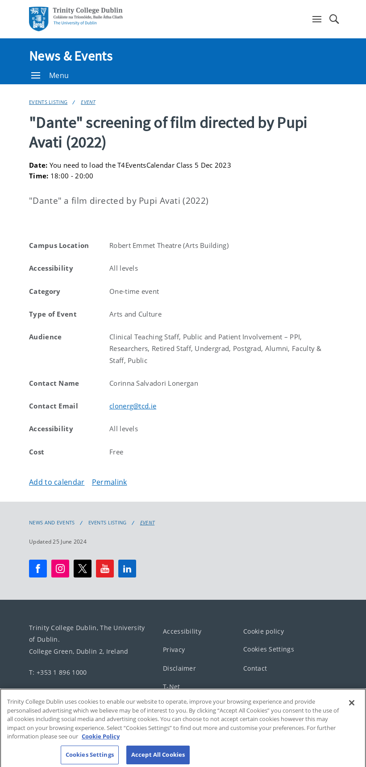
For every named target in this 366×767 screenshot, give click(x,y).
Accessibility (182, 631)
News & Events (70, 55)
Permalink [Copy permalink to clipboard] (109, 482)
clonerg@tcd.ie (132, 405)
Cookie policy (263, 631)
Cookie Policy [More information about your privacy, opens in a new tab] (101, 741)
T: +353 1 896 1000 (58, 672)
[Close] (352, 708)
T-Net (171, 686)
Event (88, 102)
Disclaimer (179, 668)
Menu (50, 75)
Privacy (174, 649)
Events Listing (48, 102)
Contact (255, 668)
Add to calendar (57, 482)
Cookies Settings (268, 649)
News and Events (52, 523)
